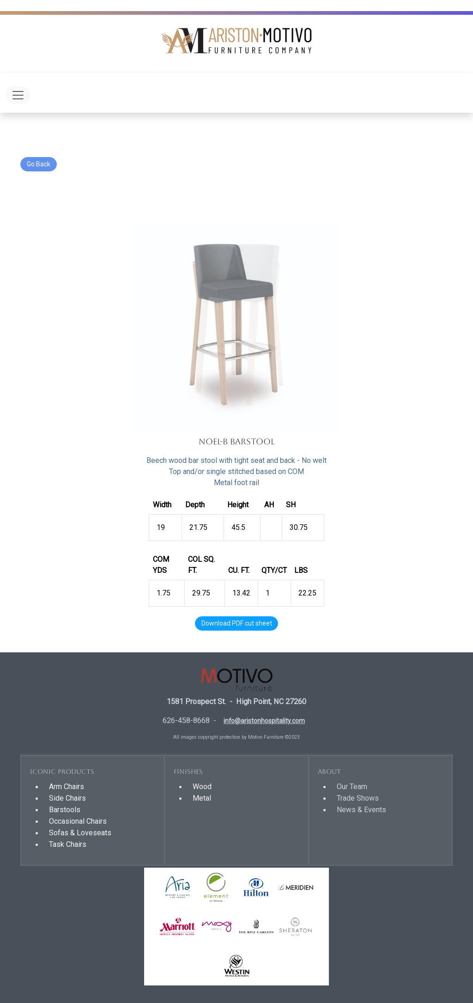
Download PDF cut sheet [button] (236, 623)
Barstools (64, 809)
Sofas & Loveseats (80, 832)
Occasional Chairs (78, 821)
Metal (202, 798)
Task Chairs (67, 844)
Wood (202, 786)
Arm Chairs (66, 786)
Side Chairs (67, 798)
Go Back (38, 164)
